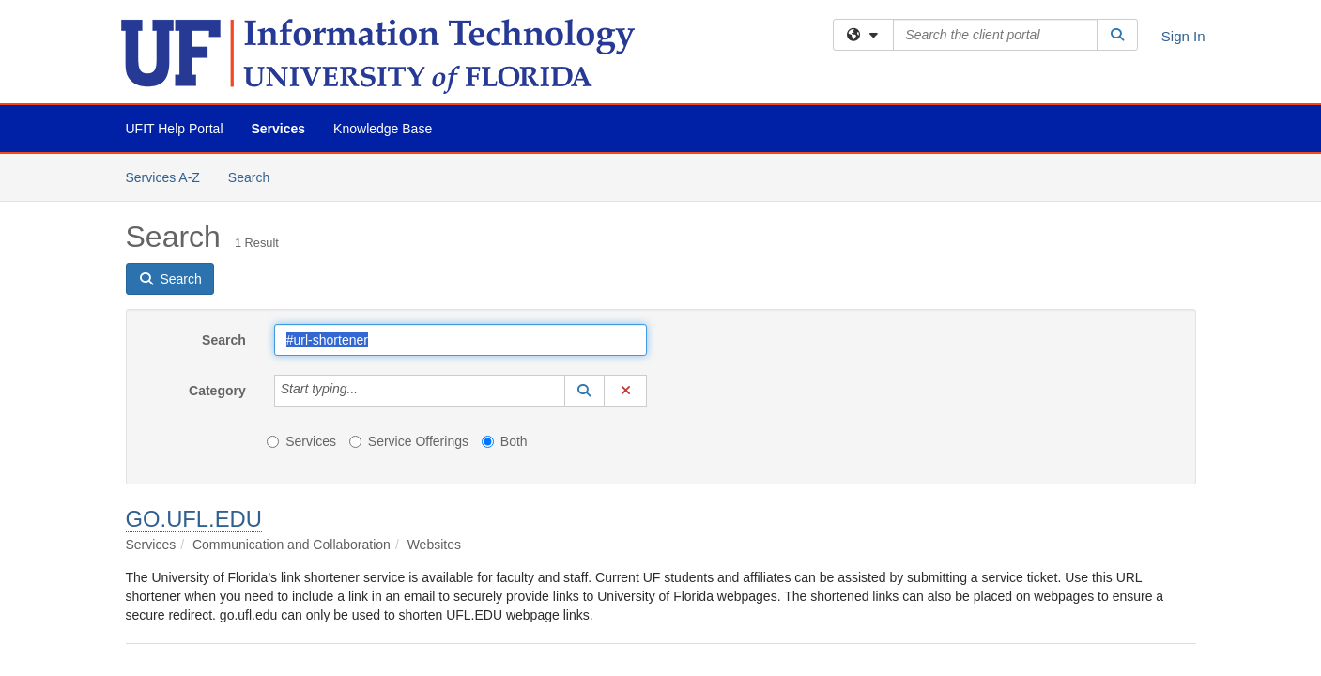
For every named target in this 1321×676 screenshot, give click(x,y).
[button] (585, 391)
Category (217, 390)
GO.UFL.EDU (194, 518)
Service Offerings (408, 441)
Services (279, 128)
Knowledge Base (382, 128)
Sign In (1183, 36)
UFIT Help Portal (174, 128)
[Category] (368, 390)
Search (256, 176)
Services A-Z (163, 177)
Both (505, 441)
